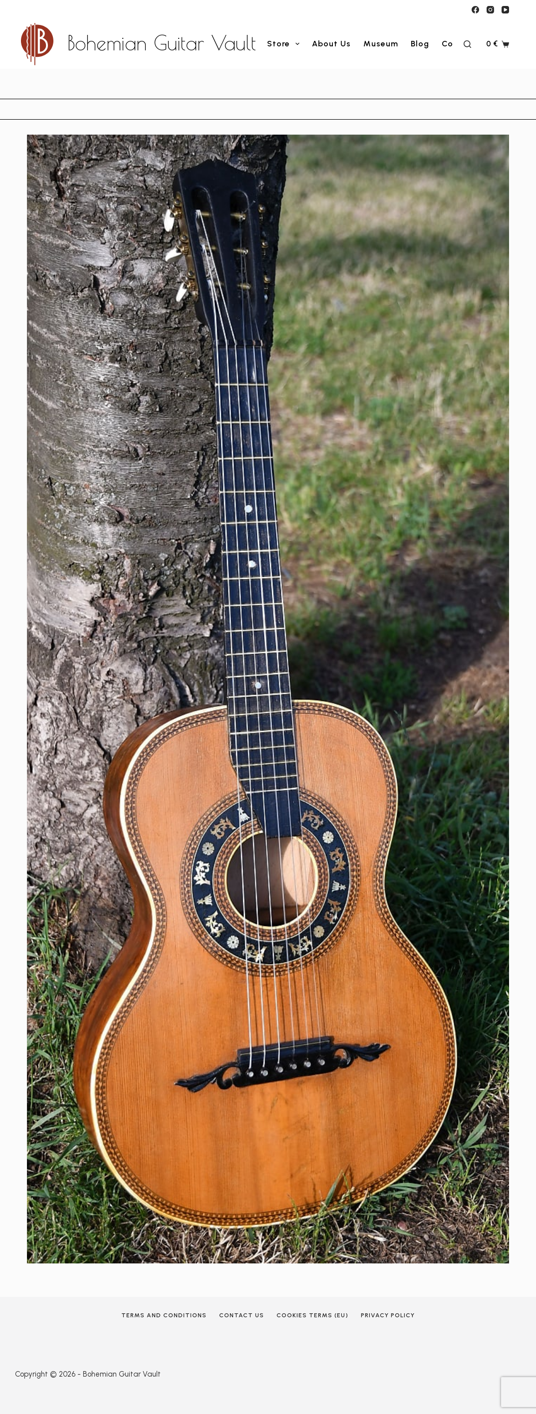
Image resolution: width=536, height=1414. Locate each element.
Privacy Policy (388, 1315)
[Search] (467, 44)
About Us (331, 44)
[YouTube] (505, 9)
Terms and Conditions (164, 1315)
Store (285, 44)
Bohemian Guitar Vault (161, 42)
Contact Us (241, 1315)
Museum (380, 44)
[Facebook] (475, 9)
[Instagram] (490, 9)
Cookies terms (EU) (312, 1315)
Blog (420, 44)
